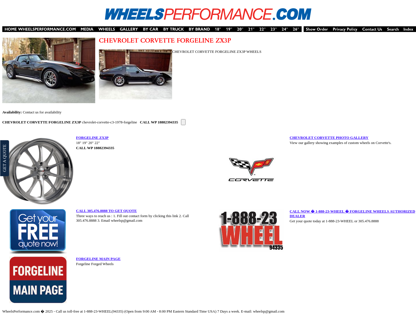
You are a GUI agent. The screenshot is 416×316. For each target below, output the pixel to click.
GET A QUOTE (4, 158)
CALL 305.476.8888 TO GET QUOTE (106, 211)
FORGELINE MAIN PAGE (98, 259)
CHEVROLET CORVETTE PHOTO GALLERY (329, 137)
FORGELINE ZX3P (92, 137)
